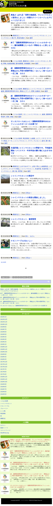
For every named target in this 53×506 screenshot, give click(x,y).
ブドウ (30, 141)
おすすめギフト (25, 166)
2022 (32, 61)
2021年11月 (3, 322)
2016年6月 (3, 391)
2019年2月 (3, 341)
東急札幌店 (21, 38)
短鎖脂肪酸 (11, 63)
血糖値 (37, 91)
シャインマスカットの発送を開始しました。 (29, 197)
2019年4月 (3, 336)
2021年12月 (3, 319)
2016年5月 (3, 394)
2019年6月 (3, 331)
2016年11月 (3, 379)
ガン (24, 114)
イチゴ (43, 138)
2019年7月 (3, 329)
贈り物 (48, 141)
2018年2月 (3, 359)
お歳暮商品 (44, 166)
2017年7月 (3, 369)
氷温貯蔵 (38, 169)
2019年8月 (3, 327)
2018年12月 (3, 346)
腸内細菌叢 (19, 63)
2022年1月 (3, 317)
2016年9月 (3, 384)
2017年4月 (3, 374)
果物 (4, 63)
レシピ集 (2, 411)
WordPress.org (4, 432)
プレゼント (37, 141)
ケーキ (10, 141)
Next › (24, 277)
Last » (30, 277)
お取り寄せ (36, 166)
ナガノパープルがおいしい (21, 241)
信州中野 (48, 89)
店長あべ (28, 193)
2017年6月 (3, 371)
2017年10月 (3, 366)
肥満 (32, 91)
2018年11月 (3, 349)
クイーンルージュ (26, 35)
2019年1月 (3, 344)
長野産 (20, 171)
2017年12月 (3, 361)
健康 (2, 91)
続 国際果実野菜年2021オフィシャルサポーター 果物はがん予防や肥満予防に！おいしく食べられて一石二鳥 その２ (32, 70)
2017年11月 (3, 364)
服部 (31, 38)
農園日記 (16, 35)
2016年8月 (3, 386)
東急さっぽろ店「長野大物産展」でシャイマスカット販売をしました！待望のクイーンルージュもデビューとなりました (31, 17)
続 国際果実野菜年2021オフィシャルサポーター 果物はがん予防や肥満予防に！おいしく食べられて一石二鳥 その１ (32, 98)
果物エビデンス (25, 91)
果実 (7, 117)
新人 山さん (30, 236)
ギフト (5, 169)
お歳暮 (32, 138)
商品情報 (26, 138)
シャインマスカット (40, 35)
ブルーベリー (4, 408)
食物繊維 (27, 63)
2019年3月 (3, 339)
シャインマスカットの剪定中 (22, 176)
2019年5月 (3, 334)
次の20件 (3, 262)
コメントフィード (5, 430)
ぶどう (38, 138)
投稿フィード (4, 428)
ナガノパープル (4, 406)
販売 (43, 141)
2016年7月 (3, 389)
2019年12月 (3, 324)
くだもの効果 (17, 61)
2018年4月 (3, 356)
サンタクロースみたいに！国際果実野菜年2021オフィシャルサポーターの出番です (23, 305)
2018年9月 (3, 354)
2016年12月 (3, 376)
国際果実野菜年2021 (12, 91)
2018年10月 (3, 351)
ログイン (2, 425)
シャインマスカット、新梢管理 (23, 219)
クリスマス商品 (14, 169)
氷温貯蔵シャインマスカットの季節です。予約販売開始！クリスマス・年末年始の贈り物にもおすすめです (31, 150)
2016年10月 (3, 381)
